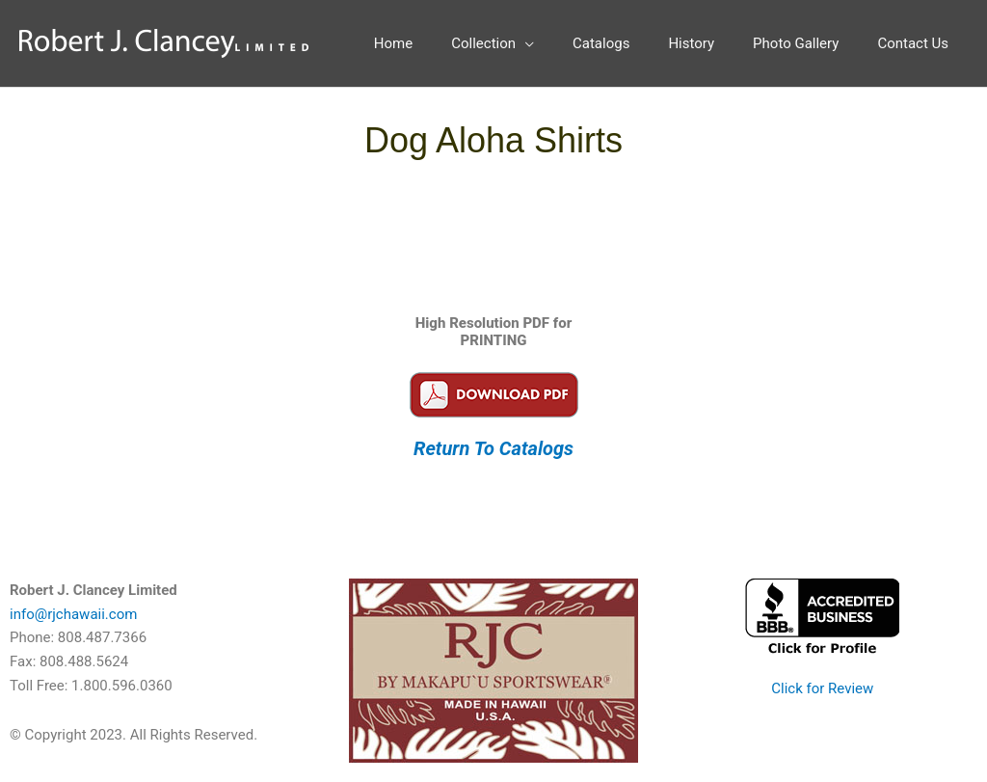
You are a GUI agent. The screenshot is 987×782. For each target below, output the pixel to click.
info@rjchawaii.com (73, 614)
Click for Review (822, 688)
